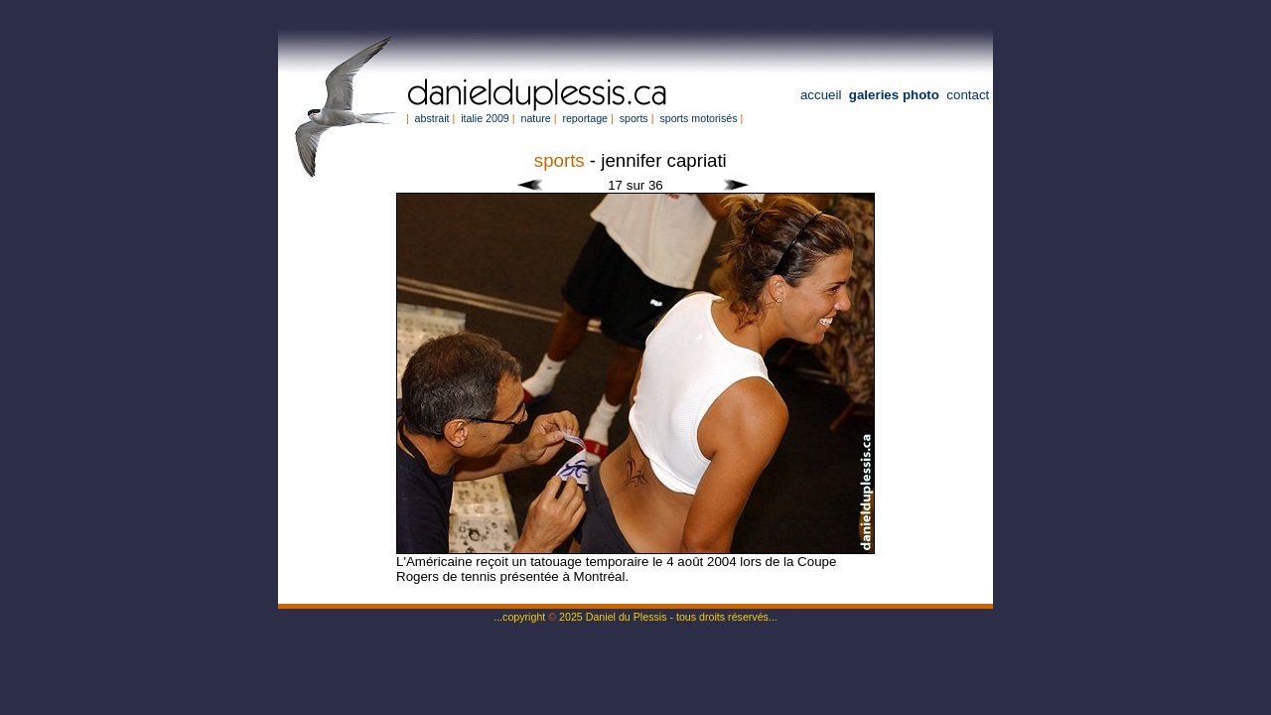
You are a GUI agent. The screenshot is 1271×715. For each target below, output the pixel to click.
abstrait (432, 118)
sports (634, 118)
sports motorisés (698, 118)
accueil (821, 94)
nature (535, 118)
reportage (585, 118)
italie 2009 (485, 118)
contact (967, 94)
